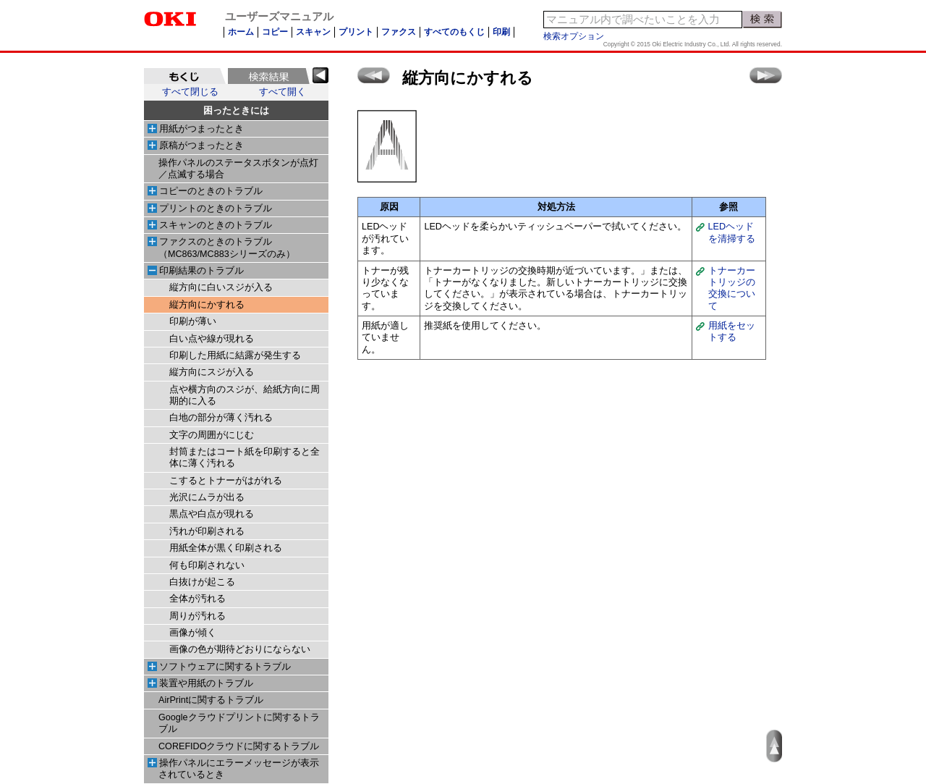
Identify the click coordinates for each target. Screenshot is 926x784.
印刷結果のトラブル (201, 271)
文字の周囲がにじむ (211, 435)
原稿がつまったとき (201, 145)
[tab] (185, 76)
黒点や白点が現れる (211, 514)
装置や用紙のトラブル (206, 683)
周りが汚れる (197, 616)
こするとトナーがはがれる (225, 481)
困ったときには (236, 110)
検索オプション (573, 36)
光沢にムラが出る (207, 497)
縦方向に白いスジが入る (221, 287)
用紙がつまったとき (201, 129)
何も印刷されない (207, 565)
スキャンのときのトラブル (215, 225)
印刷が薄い (192, 321)
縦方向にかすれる (207, 305)
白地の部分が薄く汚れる (221, 418)
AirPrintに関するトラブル (210, 700)
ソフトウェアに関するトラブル (225, 667)
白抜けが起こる (202, 582)
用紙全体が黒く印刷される (225, 548)
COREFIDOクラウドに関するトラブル (238, 746)
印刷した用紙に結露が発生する (235, 355)
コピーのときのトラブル (211, 191)
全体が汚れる (197, 599)
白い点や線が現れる (211, 339)
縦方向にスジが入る (211, 372)
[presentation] (185, 76)
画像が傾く (192, 633)
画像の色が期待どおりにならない (239, 649)
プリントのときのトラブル (215, 208)
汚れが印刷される (207, 531)
